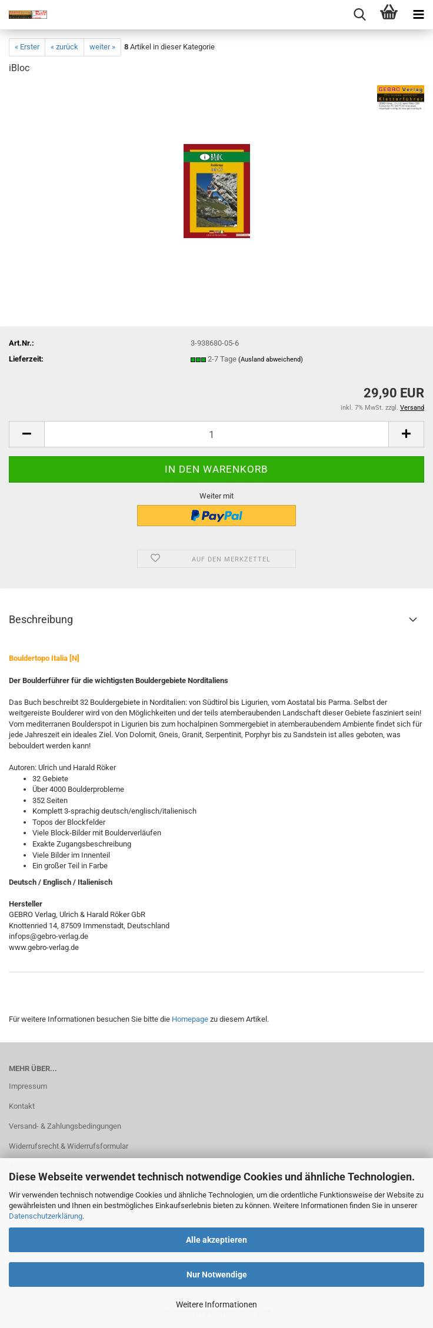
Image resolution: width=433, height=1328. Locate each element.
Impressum (28, 1086)
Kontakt (22, 1106)
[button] (26, 434)
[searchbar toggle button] (359, 14)
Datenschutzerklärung (45, 1216)
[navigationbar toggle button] (418, 14)
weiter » (102, 46)
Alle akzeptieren (216, 1240)
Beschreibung (41, 619)
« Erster (27, 46)
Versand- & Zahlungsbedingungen (65, 1126)
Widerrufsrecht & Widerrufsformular (68, 1146)
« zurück (64, 46)
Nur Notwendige (216, 1274)
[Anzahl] (216, 434)
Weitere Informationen (216, 1304)
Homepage (190, 1019)
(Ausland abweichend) (270, 359)
